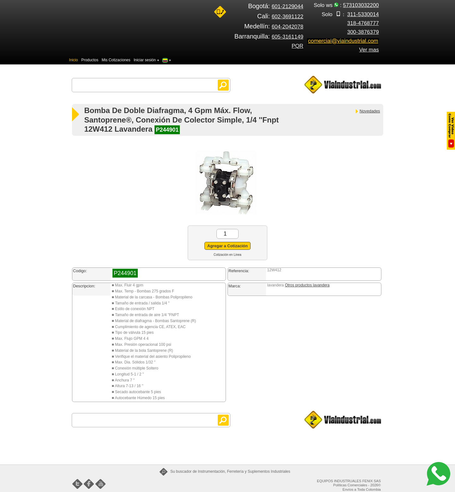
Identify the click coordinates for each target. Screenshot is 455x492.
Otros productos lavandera (307, 285)
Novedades (367, 111)
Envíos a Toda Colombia (362, 489)
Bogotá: (275, 6)
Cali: (280, 16)
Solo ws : (346, 5)
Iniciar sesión (147, 60)
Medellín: (273, 26)
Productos (89, 60)
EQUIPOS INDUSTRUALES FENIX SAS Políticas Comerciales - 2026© (349, 483)
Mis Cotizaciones (116, 60)
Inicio (73, 60)
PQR (297, 46)
